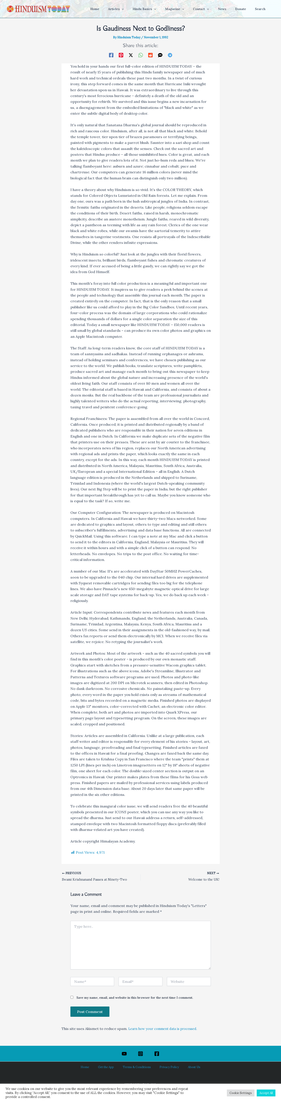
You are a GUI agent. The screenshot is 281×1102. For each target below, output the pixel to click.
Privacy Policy (165, 1067)
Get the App (110, 1067)
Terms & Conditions (137, 1067)
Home (92, 1067)
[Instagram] (140, 1053)
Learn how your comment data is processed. (166, 1029)
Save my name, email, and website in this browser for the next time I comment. (134, 998)
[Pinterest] (121, 54)
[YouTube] (124, 1053)
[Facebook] (111, 54)
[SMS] (160, 54)
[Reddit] (150, 54)
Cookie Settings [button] (241, 1093)
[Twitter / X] (131, 54)
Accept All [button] (266, 1093)
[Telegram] (170, 54)
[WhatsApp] (140, 54)
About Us (186, 1067)
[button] (139, 9)
